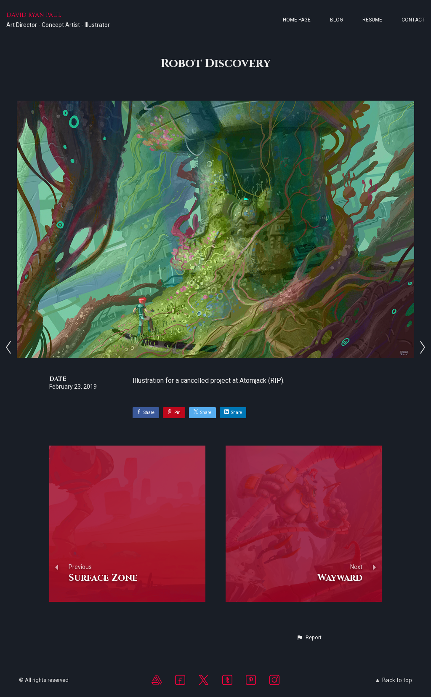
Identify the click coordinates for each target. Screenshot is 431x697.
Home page (297, 20)
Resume (372, 20)
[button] (309, 638)
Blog (336, 20)
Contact (413, 20)
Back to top (393, 680)
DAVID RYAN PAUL (33, 15)
